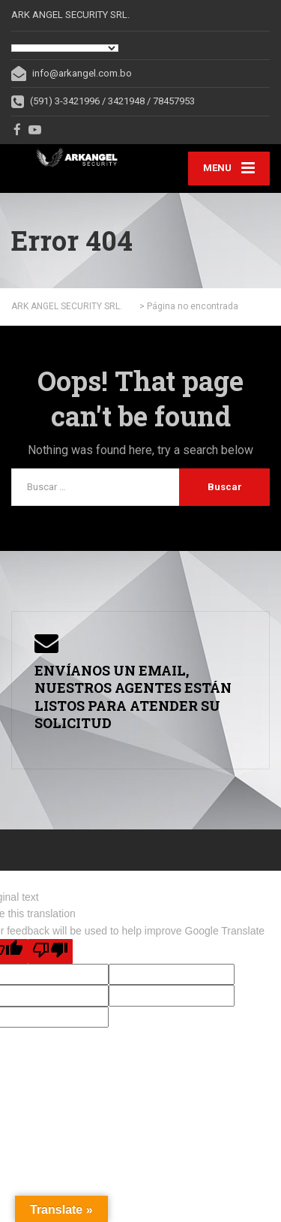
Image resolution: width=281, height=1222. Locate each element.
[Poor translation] (50, 951)
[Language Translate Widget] (64, 48)
